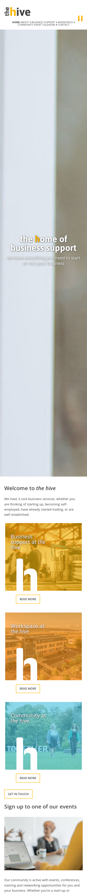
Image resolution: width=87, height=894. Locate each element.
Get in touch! (18, 794)
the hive (17, 11)
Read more (28, 599)
